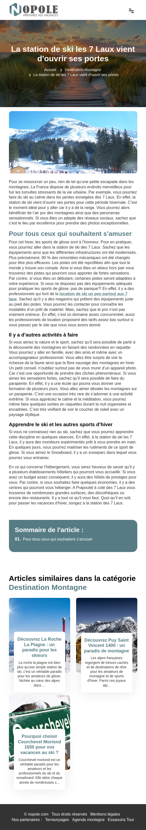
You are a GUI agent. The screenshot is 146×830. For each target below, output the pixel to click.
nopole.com (38, 814)
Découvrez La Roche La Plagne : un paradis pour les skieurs (39, 647)
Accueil (50, 70)
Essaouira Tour (121, 820)
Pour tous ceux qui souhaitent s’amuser (54, 539)
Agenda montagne (88, 820)
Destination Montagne (83, 70)
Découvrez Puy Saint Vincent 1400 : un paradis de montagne (106, 645)
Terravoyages (57, 820)
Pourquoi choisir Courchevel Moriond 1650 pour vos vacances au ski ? (39, 744)
